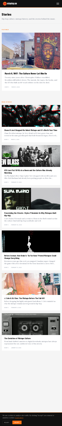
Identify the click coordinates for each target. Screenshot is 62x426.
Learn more (19, 418)
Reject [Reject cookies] (6, 422)
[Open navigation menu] (58, 3)
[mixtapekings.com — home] (9, 3)
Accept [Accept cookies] (17, 422)
